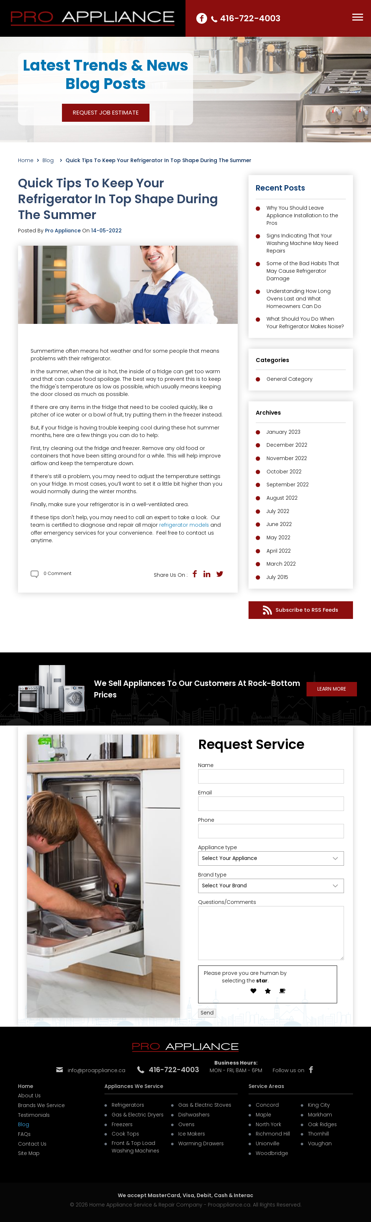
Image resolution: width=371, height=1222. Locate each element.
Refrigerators (128, 1103)
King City (319, 1103)
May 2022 (279, 536)
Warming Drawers (201, 1141)
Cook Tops (125, 1132)
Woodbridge (272, 1150)
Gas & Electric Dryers (138, 1113)
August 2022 (282, 497)
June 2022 (279, 523)
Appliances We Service (134, 1085)
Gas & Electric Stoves (205, 1103)
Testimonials (34, 1113)
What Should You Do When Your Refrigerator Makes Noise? (306, 324)
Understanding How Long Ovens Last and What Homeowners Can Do (299, 300)
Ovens (186, 1122)
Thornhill (318, 1132)
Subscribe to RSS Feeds (300, 608)
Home (25, 160)
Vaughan (320, 1141)
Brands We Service (42, 1103)
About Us (29, 1094)
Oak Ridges (322, 1122)
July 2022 (278, 510)
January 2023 (284, 433)
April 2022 (279, 549)
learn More (331, 688)
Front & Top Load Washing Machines (136, 1145)
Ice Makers (192, 1132)
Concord (267, 1103)
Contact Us (32, 1141)
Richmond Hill (273, 1132)
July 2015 (278, 575)
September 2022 (288, 485)
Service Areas (266, 1085)
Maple (264, 1113)
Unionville (268, 1141)
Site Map (29, 1150)
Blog (50, 160)
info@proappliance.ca (96, 1069)
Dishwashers (194, 1113)
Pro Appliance (63, 230)
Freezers (122, 1122)
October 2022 (284, 472)
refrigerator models (184, 524)
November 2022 (287, 459)
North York (268, 1122)
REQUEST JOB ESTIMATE (105, 112)
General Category (290, 380)
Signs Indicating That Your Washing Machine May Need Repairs (303, 244)
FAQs (24, 1132)
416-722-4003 (251, 18)
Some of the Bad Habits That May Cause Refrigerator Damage (303, 272)
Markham (320, 1113)
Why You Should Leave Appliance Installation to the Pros (303, 216)
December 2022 (287, 446)
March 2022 (281, 562)
